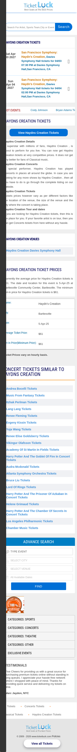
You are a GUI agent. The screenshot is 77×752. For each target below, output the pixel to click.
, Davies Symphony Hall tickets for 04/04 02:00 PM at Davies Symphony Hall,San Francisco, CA (41, 88)
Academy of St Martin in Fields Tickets (32, 449)
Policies (56, 736)
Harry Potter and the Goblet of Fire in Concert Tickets (38, 458)
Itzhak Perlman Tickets (21, 402)
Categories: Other (20, 645)
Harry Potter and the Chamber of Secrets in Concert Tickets (36, 512)
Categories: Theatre (22, 636)
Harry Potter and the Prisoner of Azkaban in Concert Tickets (36, 495)
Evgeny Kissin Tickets (21, 422)
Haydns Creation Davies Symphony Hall (33, 250)
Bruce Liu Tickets (18, 480)
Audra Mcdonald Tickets (22, 466)
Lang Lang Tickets (18, 409)
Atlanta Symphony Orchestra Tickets (31, 473)
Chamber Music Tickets (22, 528)
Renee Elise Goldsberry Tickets (27, 436)
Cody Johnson (47, 110)
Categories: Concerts (23, 628)
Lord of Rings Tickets (21, 487)
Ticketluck (38, 6)
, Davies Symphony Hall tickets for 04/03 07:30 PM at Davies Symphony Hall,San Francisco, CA (41, 61)
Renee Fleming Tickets (21, 415)
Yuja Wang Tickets (18, 429)
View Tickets (69, 62)
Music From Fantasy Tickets (25, 395)
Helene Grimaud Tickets (22, 504)
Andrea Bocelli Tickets (21, 388)
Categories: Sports (21, 619)
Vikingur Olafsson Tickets (23, 443)
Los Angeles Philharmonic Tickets (29, 521)
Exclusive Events (20, 653)
